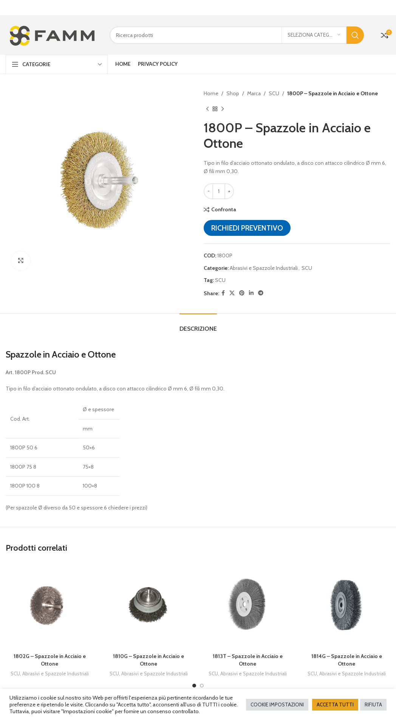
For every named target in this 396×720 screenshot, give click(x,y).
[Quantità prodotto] (218, 189)
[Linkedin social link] (251, 291)
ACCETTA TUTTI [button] (335, 704)
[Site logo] (52, 32)
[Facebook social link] (223, 291)
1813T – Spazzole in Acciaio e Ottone (248, 658)
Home (211, 91)
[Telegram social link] (261, 291)
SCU (274, 91)
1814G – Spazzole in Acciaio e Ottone (346, 658)
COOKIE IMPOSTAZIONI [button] (277, 704)
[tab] (198, 322)
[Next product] (222, 107)
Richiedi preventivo (247, 226)
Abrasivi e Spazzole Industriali (264, 265)
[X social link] (232, 291)
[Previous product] (207, 107)
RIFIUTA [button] (373, 704)
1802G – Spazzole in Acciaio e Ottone (50, 658)
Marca (254, 91)
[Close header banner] (386, 7)
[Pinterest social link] (242, 291)
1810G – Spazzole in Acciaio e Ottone (148, 658)
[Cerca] (237, 33)
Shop (232, 91)
